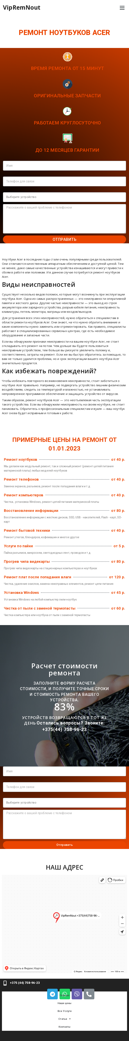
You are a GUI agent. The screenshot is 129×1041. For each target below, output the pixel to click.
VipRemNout (21, 7)
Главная (64, 995)
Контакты (65, 1026)
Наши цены (65, 1003)
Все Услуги (65, 1011)
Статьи (64, 1019)
